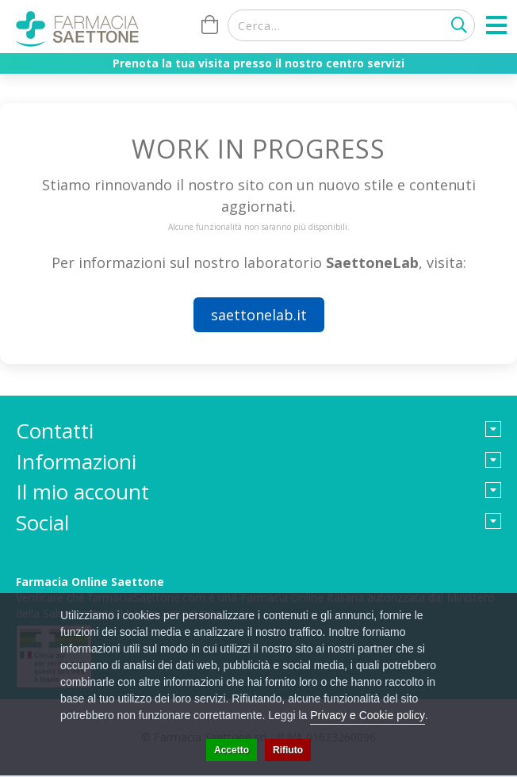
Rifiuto (288, 750)
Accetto (231, 750)
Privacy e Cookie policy (367, 715)
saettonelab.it (259, 314)
